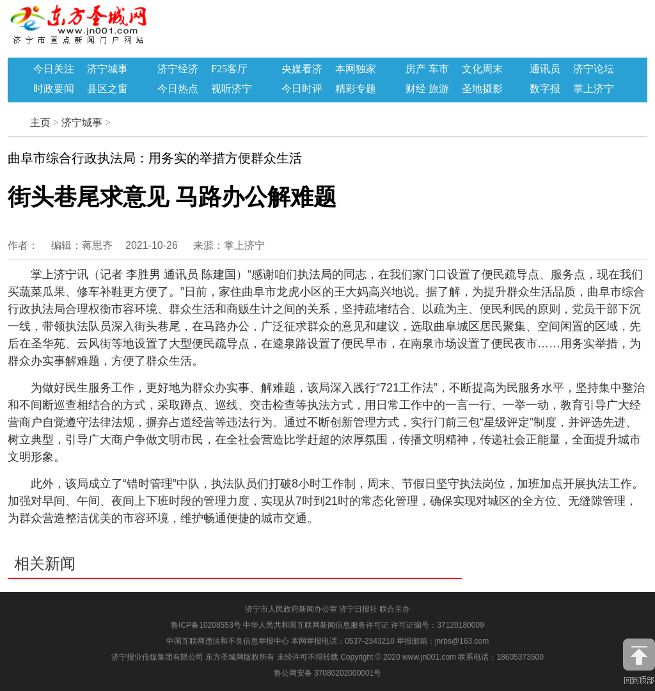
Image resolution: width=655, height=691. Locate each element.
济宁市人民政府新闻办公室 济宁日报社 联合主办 (328, 609)
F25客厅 (229, 69)
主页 (40, 122)
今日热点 (177, 89)
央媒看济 (301, 69)
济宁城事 (107, 69)
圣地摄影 (482, 89)
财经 (416, 89)
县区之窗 (107, 89)
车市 (439, 69)
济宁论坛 (593, 69)
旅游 (439, 89)
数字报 (545, 89)
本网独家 (355, 69)
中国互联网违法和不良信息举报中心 (228, 641)
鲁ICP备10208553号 (206, 625)
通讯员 (545, 69)
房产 (416, 69)
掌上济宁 (593, 89)
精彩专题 (355, 89)
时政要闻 (53, 89)
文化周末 (482, 69)
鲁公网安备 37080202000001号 (328, 673)
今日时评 (301, 89)
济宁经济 (177, 69)
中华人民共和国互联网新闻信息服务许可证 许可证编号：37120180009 (363, 625)
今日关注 (53, 69)
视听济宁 (231, 89)
